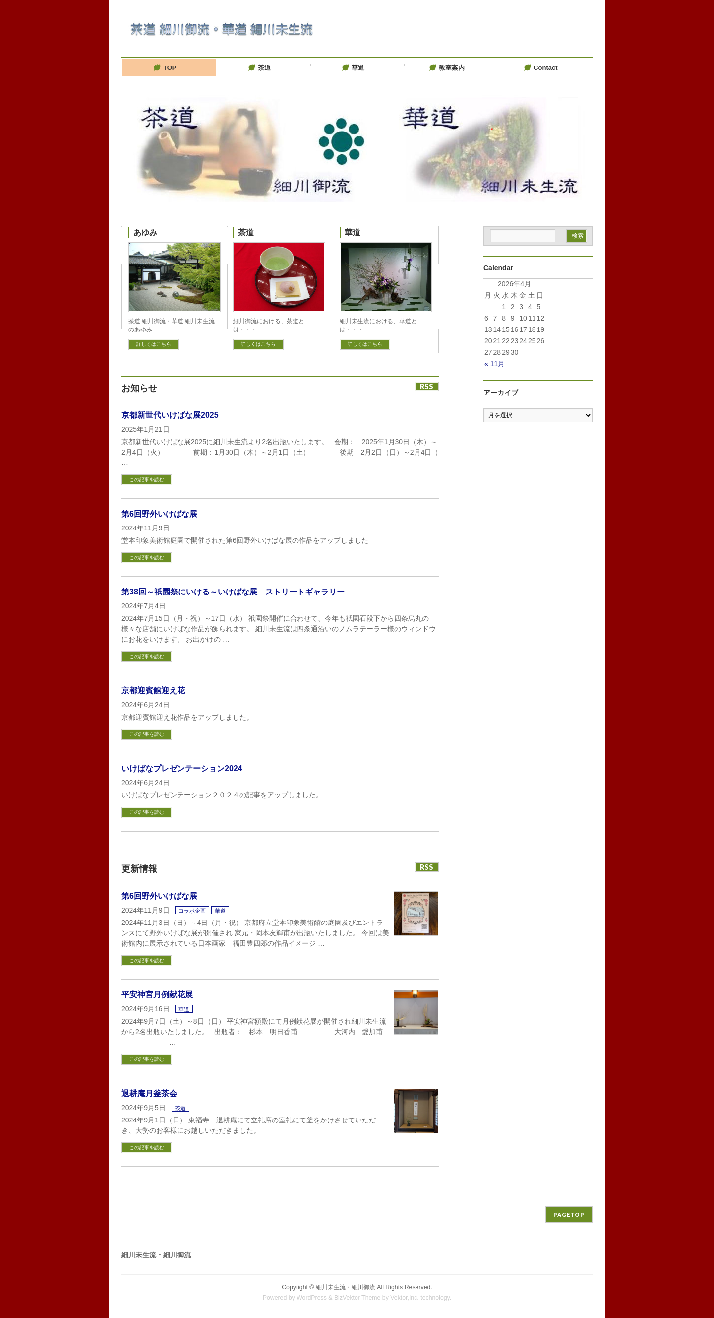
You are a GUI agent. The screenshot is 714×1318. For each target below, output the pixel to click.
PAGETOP (569, 1214)
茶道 (246, 232)
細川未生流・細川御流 (345, 1287)
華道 (352, 232)
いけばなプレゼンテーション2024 (181, 768)
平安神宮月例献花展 (157, 994)
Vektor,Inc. (404, 1297)
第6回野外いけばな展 (159, 514)
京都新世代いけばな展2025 (170, 415)
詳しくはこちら (153, 344)
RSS (426, 386)
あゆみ (145, 232)
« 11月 (494, 364)
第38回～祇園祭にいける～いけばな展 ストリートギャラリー (233, 592)
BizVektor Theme (357, 1297)
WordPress (312, 1297)
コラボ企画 (192, 911)
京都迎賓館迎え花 (153, 690)
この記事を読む (146, 479)
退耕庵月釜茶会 (149, 1093)
